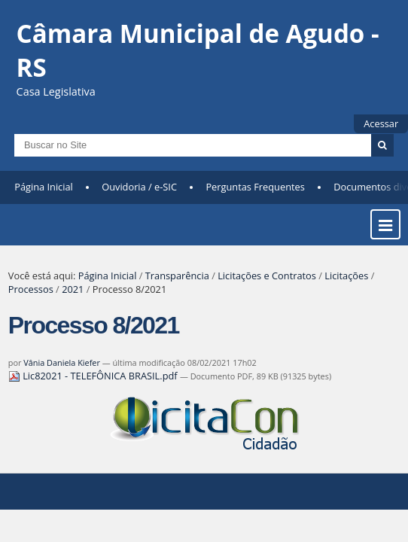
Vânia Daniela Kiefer (61, 362)
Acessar (381, 123)
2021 (73, 289)
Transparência (177, 275)
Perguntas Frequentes (255, 186)
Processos (30, 289)
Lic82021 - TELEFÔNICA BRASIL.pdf (94, 375)
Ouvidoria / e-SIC (139, 186)
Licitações (346, 275)
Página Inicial (43, 186)
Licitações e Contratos (267, 275)
